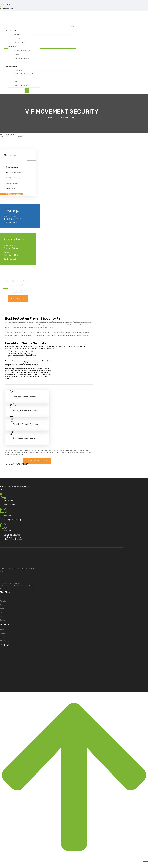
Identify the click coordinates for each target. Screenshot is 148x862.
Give (1, 616)
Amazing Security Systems (25, 424)
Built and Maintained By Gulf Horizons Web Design (17, 586)
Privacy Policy (4, 589)
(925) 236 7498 (12, 218)
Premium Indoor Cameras (25, 396)
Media (2, 608)
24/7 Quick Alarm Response (26, 410)
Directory (3, 637)
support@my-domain (10, 222)
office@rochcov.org (12, 519)
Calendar (2, 633)
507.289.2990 (9, 504)
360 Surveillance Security (25, 438)
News (1, 612)
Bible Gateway (4, 641)
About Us (3, 601)
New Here (3, 605)
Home (49, 118)
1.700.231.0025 (22, 464)
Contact (2, 620)
